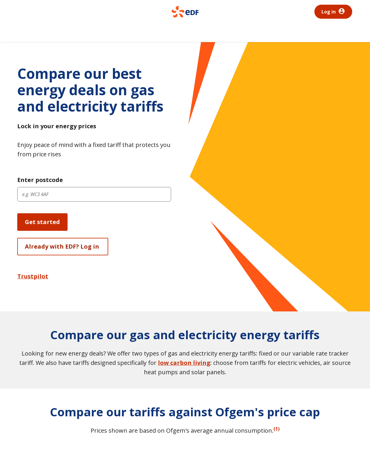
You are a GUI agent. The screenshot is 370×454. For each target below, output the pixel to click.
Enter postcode (40, 180)
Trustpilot (32, 276)
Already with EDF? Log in (63, 246)
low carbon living (184, 363)
